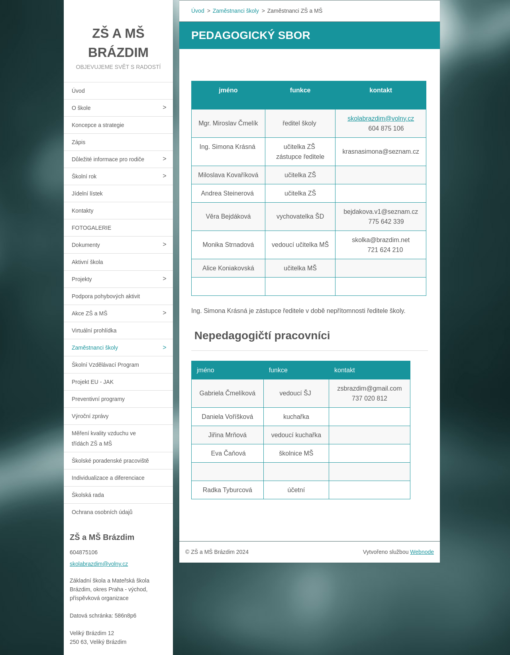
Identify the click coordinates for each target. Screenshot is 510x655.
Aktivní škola (87, 262)
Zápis (78, 142)
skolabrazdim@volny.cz (380, 118)
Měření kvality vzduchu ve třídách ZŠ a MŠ (104, 438)
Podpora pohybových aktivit (106, 296)
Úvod (78, 91)
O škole (81, 108)
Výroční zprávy (90, 416)
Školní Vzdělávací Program (105, 365)
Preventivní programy (98, 399)
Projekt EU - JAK (93, 382)
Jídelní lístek (87, 193)
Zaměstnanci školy (95, 347)
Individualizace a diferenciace (108, 478)
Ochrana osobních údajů (102, 512)
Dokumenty (86, 245)
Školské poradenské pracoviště (110, 461)
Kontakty (82, 210)
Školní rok (84, 176)
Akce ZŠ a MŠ (89, 313)
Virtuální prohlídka (94, 330)
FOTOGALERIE (91, 228)
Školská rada (88, 495)
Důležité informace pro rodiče (108, 159)
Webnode (422, 552)
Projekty (82, 279)
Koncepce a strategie (98, 125)
